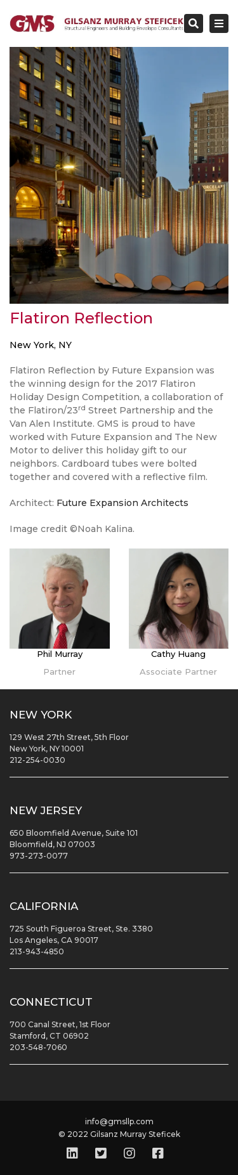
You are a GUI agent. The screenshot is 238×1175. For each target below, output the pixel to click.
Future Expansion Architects (122, 503)
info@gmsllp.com (119, 1121)
